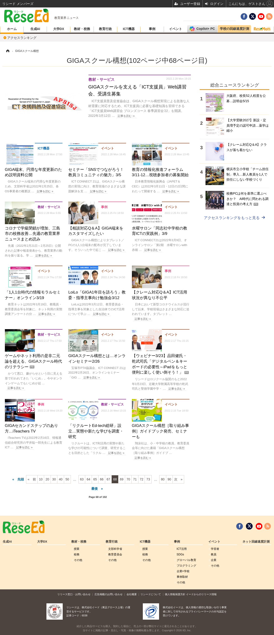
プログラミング (186, 565)
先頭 (20, 479)
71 (135, 479)
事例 (152, 29)
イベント (175, 29)
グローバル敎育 (186, 560)
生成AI (35, 29)
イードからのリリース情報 (201, 594)
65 (95, 479)
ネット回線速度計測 (256, 541)
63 (82, 479)
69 (122, 479)
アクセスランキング (21, 38)
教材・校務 (82, 29)
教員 (213, 554)
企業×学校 (183, 571)
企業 (213, 560)
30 (54, 479)
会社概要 (132, 594)
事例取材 (182, 576)
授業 (76, 549)
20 (47, 479)
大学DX (58, 29)
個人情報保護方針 (175, 594)
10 (41, 479)
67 (108, 479)
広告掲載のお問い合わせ (109, 594)
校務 (76, 554)
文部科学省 (115, 549)
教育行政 (105, 29)
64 (88, 479)
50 (67, 479)
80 (163, 479)
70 (128, 479)
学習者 (215, 549)
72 (142, 479)
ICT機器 (129, 29)
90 (169, 479)
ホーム (12, 29)
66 (102, 479)
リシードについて (150, 594)
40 (60, 479)
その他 (78, 560)
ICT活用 (182, 549)
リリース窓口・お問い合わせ (74, 594)
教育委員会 (115, 554)
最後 (94, 488)
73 (148, 479)
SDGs (180, 554)
